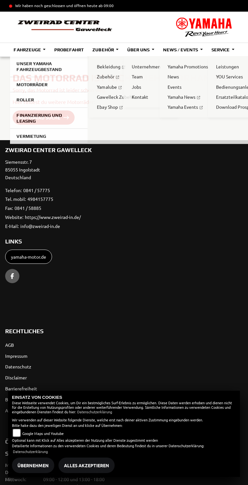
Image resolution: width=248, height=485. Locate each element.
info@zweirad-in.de (40, 226)
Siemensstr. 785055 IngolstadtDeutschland (22, 169)
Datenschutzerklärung (94, 411)
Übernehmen (33, 465)
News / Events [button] (181, 49)
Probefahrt (69, 49)
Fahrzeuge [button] (28, 49)
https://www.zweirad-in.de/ (53, 217)
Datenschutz (18, 366)
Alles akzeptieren (86, 465)
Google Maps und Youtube (43, 433)
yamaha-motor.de (28, 257)
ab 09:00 (106, 5)
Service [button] (221, 49)
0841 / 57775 (36, 190)
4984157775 (40, 199)
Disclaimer (16, 377)
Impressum (16, 356)
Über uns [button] (138, 49)
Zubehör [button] (103, 49)
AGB (9, 345)
